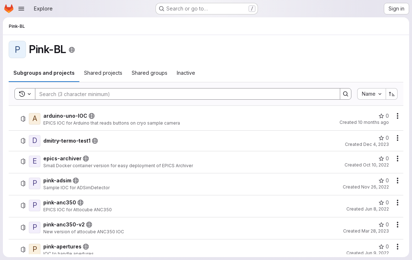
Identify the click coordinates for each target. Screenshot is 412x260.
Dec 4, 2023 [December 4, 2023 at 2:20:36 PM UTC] (376, 144)
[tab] (44, 73)
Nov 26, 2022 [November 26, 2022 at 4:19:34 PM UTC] (375, 187)
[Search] (184, 94)
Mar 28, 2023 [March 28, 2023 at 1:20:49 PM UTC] (375, 231)
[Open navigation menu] (21, 8)
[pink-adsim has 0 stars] (383, 180)
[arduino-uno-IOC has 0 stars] (383, 116)
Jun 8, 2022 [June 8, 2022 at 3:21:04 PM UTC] (377, 209)
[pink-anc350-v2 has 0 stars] (383, 225)
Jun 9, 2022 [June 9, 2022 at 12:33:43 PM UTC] (377, 253)
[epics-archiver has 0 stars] (383, 158)
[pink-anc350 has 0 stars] (383, 202)
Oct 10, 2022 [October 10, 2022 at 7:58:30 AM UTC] (376, 165)
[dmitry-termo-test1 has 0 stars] (383, 138)
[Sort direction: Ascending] (392, 94)
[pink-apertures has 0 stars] (383, 247)
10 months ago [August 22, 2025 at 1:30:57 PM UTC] (373, 122)
